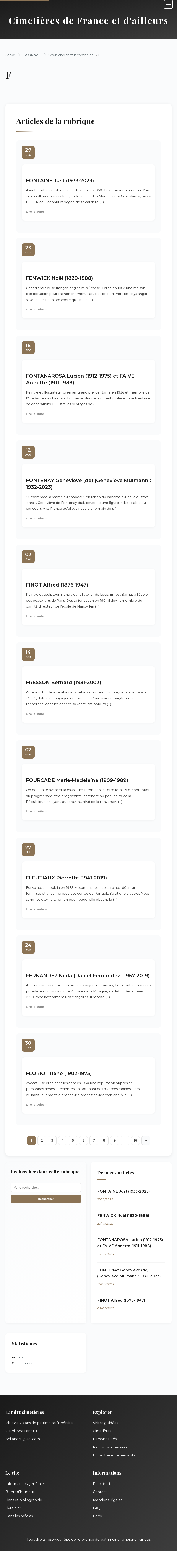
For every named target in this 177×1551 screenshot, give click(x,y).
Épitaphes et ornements (114, 1455)
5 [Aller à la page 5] (73, 1140)
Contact (100, 1492)
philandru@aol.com (22, 1439)
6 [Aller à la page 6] (83, 1140)
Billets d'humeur (20, 1492)
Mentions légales (107, 1500)
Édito (97, 1516)
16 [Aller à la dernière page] (135, 1140)
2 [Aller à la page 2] (42, 1140)
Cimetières (102, 1431)
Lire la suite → (37, 211)
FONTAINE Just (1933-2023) (60, 180)
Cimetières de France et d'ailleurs (89, 20)
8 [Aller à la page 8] (104, 1140)
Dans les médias (19, 1516)
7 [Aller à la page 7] (94, 1140)
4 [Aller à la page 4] (62, 1140)
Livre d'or (13, 1508)
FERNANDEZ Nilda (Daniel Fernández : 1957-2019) (88, 975)
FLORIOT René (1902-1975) (59, 1073)
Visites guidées (105, 1423)
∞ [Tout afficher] (146, 1140)
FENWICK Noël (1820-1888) (59, 278)
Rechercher (46, 1199)
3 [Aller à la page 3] (52, 1140)
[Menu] (168, 4)
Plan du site (103, 1484)
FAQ (96, 1508)
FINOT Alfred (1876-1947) (57, 585)
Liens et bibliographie (23, 1500)
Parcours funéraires (110, 1447)
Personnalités (105, 1439)
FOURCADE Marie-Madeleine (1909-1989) (77, 780)
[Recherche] (46, 1187)
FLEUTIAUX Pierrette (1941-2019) (66, 878)
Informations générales (25, 1484)
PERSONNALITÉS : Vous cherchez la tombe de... (57, 55)
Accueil (10, 55)
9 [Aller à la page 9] (115, 1140)
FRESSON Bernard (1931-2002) (63, 682)
